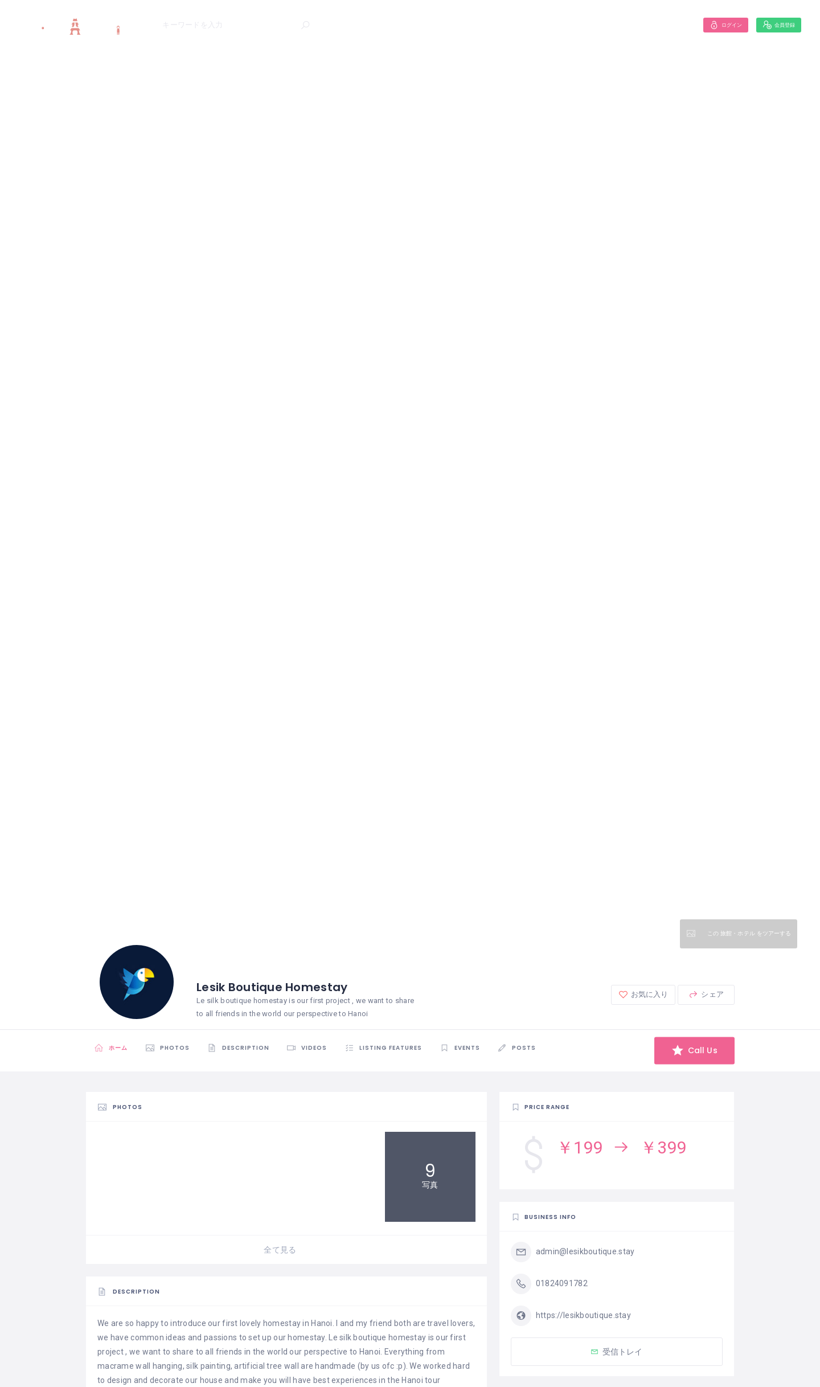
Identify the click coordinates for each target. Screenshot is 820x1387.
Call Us (689, 1050)
